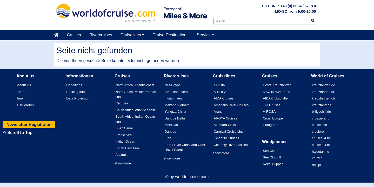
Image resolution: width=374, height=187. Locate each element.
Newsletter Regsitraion (28, 124)
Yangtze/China (175, 111)
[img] (313, 20)
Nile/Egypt (172, 85)
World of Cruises (327, 76)
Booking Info (75, 92)
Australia (121, 155)
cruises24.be (321, 138)
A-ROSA (220, 92)
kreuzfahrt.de (321, 105)
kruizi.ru (318, 158)
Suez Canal (123, 128)
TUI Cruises (271, 105)
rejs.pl (316, 165)
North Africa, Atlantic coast (134, 85)
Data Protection (77, 98)
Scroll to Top (17, 132)
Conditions (74, 85)
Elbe (168, 138)
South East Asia (127, 148)
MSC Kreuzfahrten (276, 92)
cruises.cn (319, 125)
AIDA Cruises (223, 98)
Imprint (22, 98)
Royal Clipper (273, 164)
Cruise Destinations (170, 35)
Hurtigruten (271, 125)
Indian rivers (174, 98)
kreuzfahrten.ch (323, 98)
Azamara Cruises (226, 125)
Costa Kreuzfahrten (277, 85)
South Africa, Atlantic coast (135, 110)
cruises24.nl (321, 145)
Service (204, 35)
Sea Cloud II (272, 157)
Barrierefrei (25, 105)
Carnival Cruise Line (229, 131)
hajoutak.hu (320, 151)
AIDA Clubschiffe (275, 98)
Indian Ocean (125, 141)
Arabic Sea (123, 135)
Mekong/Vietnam (177, 105)
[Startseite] (58, 35)
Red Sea (121, 103)
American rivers (176, 92)
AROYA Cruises (225, 118)
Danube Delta (175, 118)
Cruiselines (131, 35)
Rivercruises (100, 35)
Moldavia (171, 125)
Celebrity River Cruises (231, 145)
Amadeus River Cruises (231, 105)
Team (21, 92)
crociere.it (319, 131)
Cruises (74, 35)
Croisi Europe (273, 118)
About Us (24, 85)
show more (123, 163)
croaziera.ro (321, 118)
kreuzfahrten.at (323, 92)
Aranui (218, 111)
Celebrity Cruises (226, 138)
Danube (170, 131)
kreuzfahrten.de (323, 85)
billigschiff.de (321, 111)
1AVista (219, 85)
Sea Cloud (270, 151)
